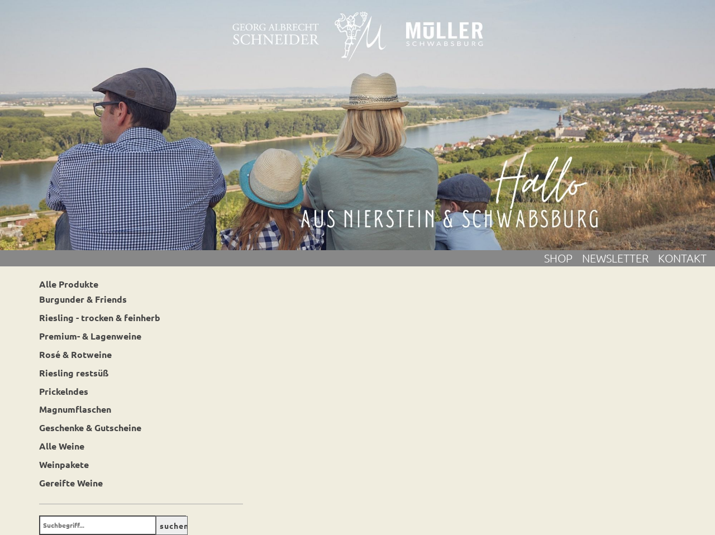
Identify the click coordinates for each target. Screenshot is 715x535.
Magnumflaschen (75, 409)
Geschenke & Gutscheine (90, 427)
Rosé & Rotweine (75, 354)
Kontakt (682, 258)
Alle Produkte (68, 284)
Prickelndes (63, 391)
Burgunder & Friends (83, 299)
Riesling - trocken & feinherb (99, 317)
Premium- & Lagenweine (90, 336)
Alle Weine (61, 446)
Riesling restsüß (74, 373)
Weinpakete (64, 464)
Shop (563, 258)
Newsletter (620, 258)
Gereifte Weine (71, 483)
